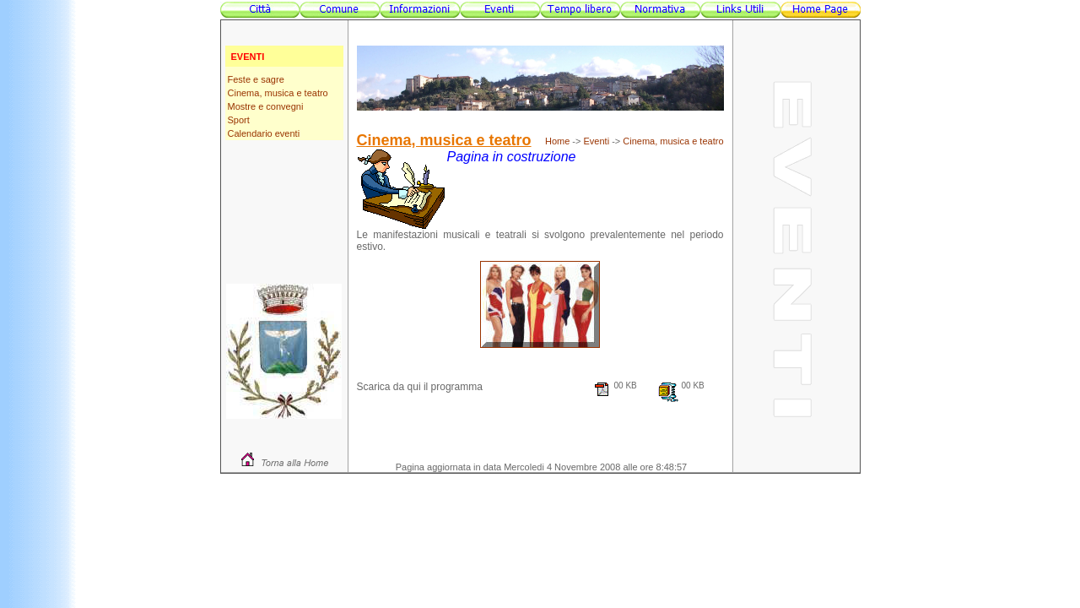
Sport (239, 120)
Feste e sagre (256, 79)
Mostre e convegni (266, 106)
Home (557, 141)
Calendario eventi (264, 133)
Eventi (597, 141)
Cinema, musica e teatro (278, 93)
